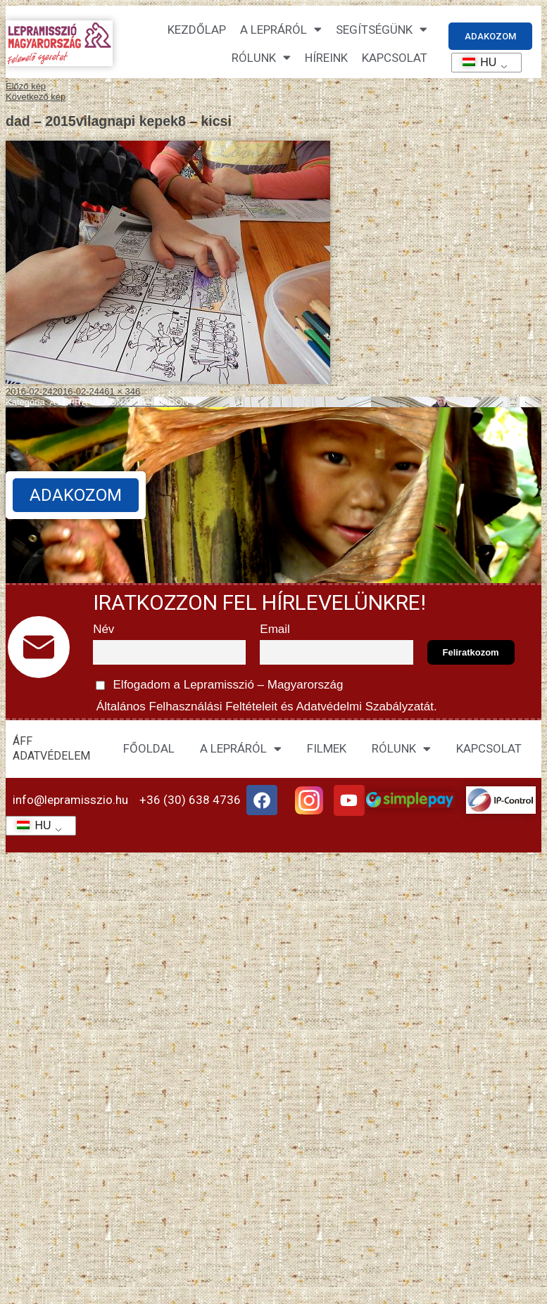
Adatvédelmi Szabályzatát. (365, 706)
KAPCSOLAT (394, 58)
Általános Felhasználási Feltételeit (186, 706)
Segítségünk (381, 29)
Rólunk (261, 57)
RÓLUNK (401, 749)
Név (103, 629)
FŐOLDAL (149, 748)
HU (475, 62)
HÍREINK (326, 58)
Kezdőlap (197, 30)
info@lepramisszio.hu (70, 800)
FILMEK (326, 748)
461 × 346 (119, 391)
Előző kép (26, 86)
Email (275, 629)
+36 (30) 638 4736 (190, 800)
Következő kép (35, 96)
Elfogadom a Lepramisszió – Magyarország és (265, 693)
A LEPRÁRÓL (241, 749)
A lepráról (281, 29)
